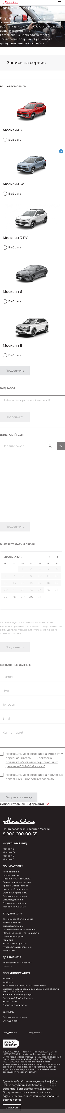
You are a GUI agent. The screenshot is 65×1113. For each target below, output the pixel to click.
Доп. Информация (16, 973)
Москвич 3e (9, 852)
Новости (7, 966)
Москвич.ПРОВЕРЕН (14, 906)
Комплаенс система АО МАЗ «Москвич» (24, 985)
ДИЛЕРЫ (8, 1011)
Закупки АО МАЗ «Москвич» (18, 998)
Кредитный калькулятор (16, 889)
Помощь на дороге (13, 936)
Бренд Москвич (10, 1033)
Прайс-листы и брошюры (16, 878)
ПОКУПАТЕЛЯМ (13, 866)
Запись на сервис (12, 922)
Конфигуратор (11, 875)
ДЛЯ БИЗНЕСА (12, 957)
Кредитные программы (15, 885)
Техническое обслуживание (18, 919)
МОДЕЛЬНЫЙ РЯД (15, 843)
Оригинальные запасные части (19, 929)
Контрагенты (10, 1001)
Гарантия (8, 940)
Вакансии (8, 982)
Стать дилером (11, 1020)
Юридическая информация (17, 994)
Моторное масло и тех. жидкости (21, 933)
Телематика (9, 950)
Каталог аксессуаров (14, 943)
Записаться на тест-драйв (17, 882)
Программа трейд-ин (14, 903)
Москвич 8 (8, 859)
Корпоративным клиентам (17, 962)
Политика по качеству (15, 1005)
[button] (32, 86)
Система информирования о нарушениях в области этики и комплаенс (31, 990)
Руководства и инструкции (17, 947)
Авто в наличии (11, 871)
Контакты (8, 978)
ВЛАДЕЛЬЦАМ (12, 913)
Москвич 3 (8, 848)
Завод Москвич (35, 1033)
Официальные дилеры (15, 896)
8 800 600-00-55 (20, 833)
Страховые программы (15, 892)
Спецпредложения (13, 899)
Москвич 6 (8, 855)
